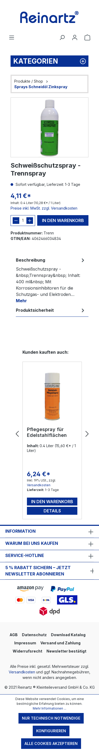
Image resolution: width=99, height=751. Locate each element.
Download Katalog (68, 634)
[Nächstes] (87, 434)
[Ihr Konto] (74, 37)
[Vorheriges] (17, 434)
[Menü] (11, 37)
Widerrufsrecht (27, 651)
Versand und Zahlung (60, 643)
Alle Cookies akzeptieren (51, 743)
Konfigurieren (51, 731)
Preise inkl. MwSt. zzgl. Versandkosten (44, 208)
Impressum (25, 643)
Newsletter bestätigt (66, 651)
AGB (14, 634)
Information (20, 531)
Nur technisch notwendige (51, 718)
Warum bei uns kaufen (31, 543)
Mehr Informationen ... (49, 708)
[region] (49, 127)
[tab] (51, 280)
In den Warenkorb (63, 220)
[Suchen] (62, 37)
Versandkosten (38, 485)
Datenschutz (34, 634)
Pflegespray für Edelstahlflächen (47, 432)
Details (52, 510)
